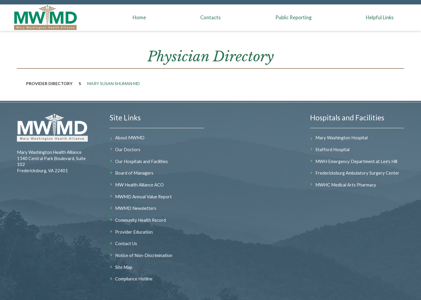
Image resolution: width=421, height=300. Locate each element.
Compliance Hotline (133, 278)
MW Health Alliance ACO (139, 184)
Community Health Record (140, 220)
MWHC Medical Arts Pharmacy (345, 184)
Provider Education (134, 231)
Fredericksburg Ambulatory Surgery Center (357, 172)
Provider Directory (49, 83)
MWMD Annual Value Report (143, 196)
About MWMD (129, 137)
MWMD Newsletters (135, 208)
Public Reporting (293, 17)
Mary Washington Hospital (341, 137)
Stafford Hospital (332, 149)
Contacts (210, 17)
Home (139, 17)
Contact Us (126, 243)
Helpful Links (380, 17)
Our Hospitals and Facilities (141, 161)
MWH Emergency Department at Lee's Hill (356, 161)
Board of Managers (134, 172)
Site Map (123, 267)
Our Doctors (127, 149)
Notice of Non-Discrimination (143, 255)
